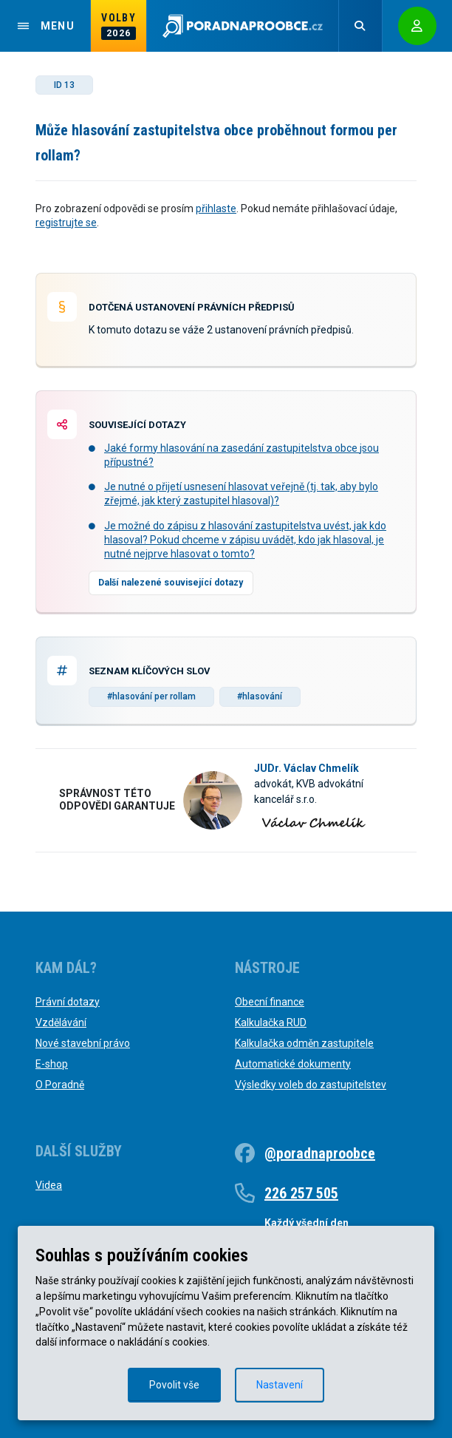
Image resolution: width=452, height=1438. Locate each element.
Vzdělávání (60, 1022)
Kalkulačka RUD (271, 1022)
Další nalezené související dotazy (170, 582)
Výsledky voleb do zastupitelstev (310, 1085)
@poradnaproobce (319, 1153)
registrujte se (66, 222)
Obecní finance (269, 1002)
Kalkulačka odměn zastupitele (304, 1043)
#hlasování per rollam (151, 696)
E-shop (51, 1064)
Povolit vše (174, 1385)
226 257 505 (301, 1193)
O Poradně (59, 1085)
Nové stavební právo (82, 1043)
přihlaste (216, 208)
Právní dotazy (67, 1002)
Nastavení (279, 1385)
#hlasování (259, 696)
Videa (48, 1185)
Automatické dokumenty (293, 1064)
